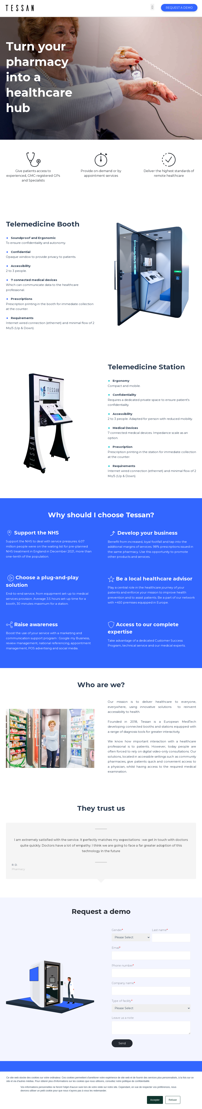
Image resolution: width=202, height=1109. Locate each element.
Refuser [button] (173, 1100)
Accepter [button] (155, 1100)
